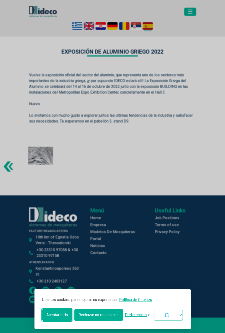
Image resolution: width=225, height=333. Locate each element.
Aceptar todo (57, 315)
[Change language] (168, 315)
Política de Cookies (135, 299)
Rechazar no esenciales (99, 315)
